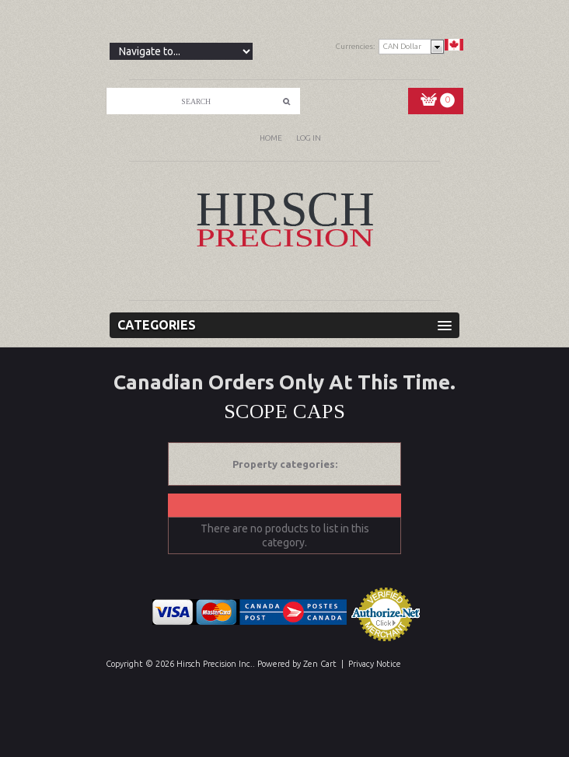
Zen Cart (320, 663)
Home (271, 138)
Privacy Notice (374, 663)
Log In (308, 138)
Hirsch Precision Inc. (214, 663)
